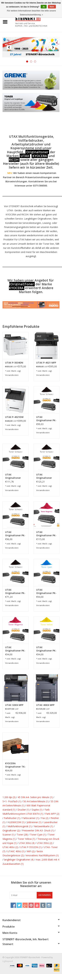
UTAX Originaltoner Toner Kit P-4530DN (13, 476)
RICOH (14, 159)
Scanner (8, 834)
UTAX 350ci (44, 843)
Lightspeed (7, 961)
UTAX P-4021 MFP (46, 362)
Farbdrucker (12, 818)
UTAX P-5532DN (31, 847)
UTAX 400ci (10, 847)
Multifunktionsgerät (19, 826)
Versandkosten (12, 375)
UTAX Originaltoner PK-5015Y (46, 649)
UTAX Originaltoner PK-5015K (15, 591)
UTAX (25, 156)
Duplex (37, 809)
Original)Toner (22, 284)
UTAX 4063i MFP (45, 705)
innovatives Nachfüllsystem (42, 855)
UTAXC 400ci (16, 851)
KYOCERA (39, 156)
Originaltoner (37, 152)
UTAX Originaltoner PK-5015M (15, 649)
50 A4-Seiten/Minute (36, 801)
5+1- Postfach (11, 801)
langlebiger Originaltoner (19, 859)
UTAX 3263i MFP (14, 705)
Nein (52, 7)
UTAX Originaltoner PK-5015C (46, 591)
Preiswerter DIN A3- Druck (38, 830)
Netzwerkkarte (43, 826)
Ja (43, 7)
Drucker (23, 809)
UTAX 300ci (27, 843)
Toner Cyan (38, 834)
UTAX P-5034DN (14, 362)
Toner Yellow (26, 838)
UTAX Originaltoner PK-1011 (46, 418)
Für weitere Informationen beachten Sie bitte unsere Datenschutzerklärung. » (31, 13)
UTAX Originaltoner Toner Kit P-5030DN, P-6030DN (44, 476)
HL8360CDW (16, 822)
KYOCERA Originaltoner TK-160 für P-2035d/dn (15, 765)
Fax (44, 818)
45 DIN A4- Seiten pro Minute (35, 797)
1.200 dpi (9, 797)
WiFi (31, 851)
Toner (22, 834)
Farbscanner (30, 818)
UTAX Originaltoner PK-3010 (15, 533)
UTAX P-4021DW (14, 417)
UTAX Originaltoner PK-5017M (46, 533)
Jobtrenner (34, 822)
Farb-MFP (52, 813)
